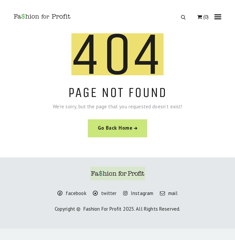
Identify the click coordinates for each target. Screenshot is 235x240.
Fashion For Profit (102, 209)
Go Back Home (115, 128)
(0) (203, 17)
